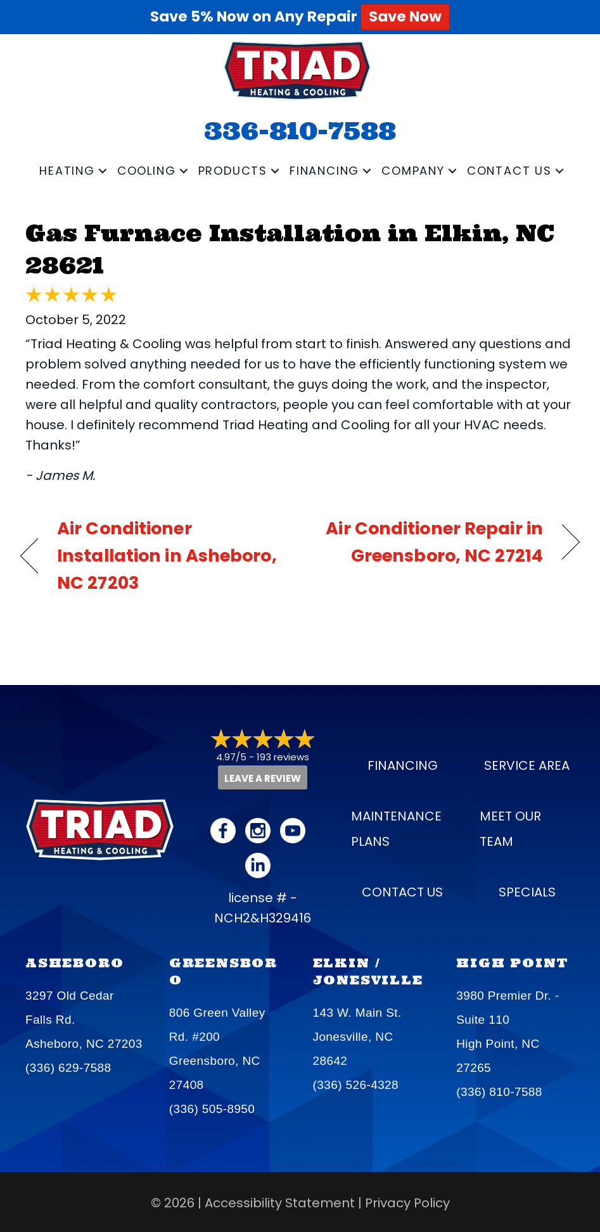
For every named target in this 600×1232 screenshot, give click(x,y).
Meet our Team (510, 828)
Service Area (527, 765)
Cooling (146, 171)
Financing (324, 171)
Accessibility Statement (280, 1203)
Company (413, 171)
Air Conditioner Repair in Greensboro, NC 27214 (430, 542)
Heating (67, 171)
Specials (527, 892)
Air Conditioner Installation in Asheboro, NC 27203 (167, 555)
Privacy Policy (407, 1203)
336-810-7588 (300, 130)
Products (232, 171)
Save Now (405, 16)
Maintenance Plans (396, 828)
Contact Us (509, 171)
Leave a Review (262, 778)
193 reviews (283, 757)
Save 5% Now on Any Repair (300, 16)
